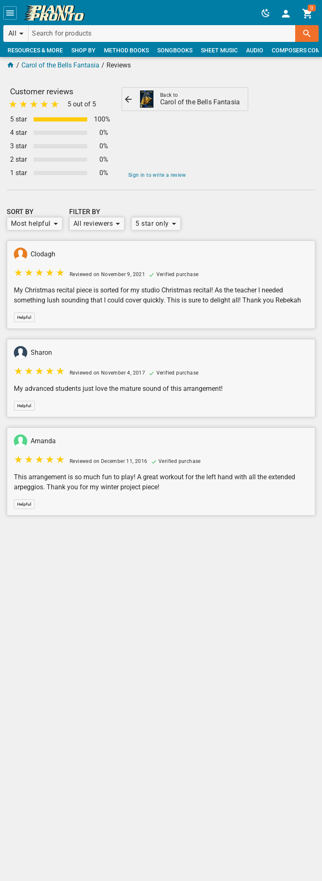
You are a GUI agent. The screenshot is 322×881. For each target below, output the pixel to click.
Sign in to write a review (157, 175)
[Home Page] (10, 65)
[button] (10, 13)
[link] (54, 13)
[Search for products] (162, 33)
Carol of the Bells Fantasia (60, 65)
